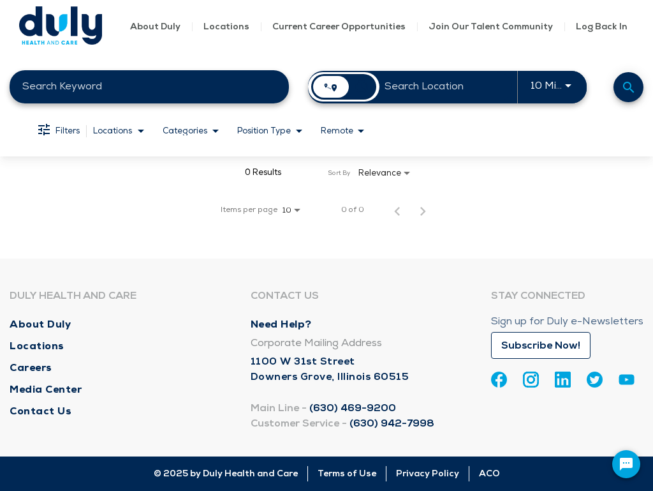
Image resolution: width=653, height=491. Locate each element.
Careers (31, 367)
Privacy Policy (427, 473)
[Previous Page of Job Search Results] (397, 210)
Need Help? (281, 324)
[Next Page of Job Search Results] (423, 210)
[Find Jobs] (628, 87)
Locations (226, 26)
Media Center (46, 389)
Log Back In (601, 26)
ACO (489, 473)
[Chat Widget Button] (626, 464)
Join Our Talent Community (491, 26)
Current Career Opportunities (339, 26)
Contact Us (40, 411)
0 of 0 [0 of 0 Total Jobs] (352, 210)
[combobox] (149, 87)
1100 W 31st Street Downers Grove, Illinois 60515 (330, 369)
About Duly (155, 26)
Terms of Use (347, 473)
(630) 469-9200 (352, 408)
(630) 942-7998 (391, 423)
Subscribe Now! (540, 345)
